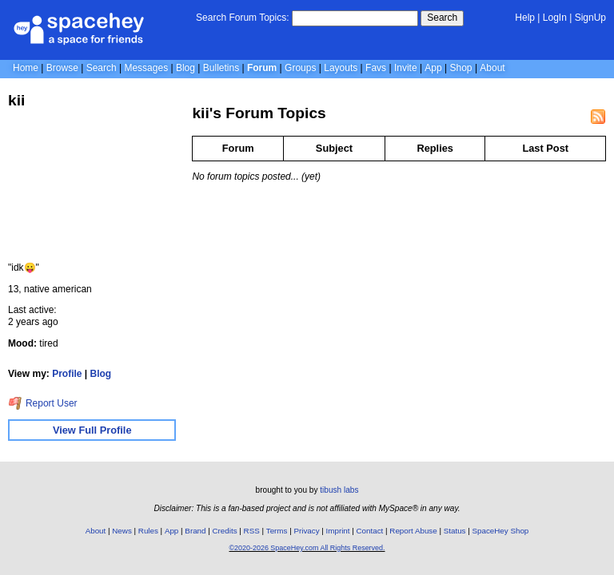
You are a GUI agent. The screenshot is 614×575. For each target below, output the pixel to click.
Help (525, 17)
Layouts (340, 67)
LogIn (555, 17)
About (492, 67)
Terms (277, 530)
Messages (146, 67)
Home (25, 67)
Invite (405, 67)
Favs (375, 67)
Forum (262, 67)
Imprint (338, 530)
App (433, 67)
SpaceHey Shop (500, 530)
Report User (43, 403)
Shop (461, 67)
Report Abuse (413, 530)
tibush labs (339, 490)
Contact (370, 530)
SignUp (590, 17)
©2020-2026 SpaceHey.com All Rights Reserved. (307, 548)
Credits (225, 530)
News (122, 530)
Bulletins (221, 67)
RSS (252, 530)
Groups (300, 67)
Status (455, 530)
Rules (148, 530)
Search (442, 17)
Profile (67, 373)
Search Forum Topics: (242, 17)
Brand (195, 530)
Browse (62, 67)
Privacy (306, 530)
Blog (185, 67)
